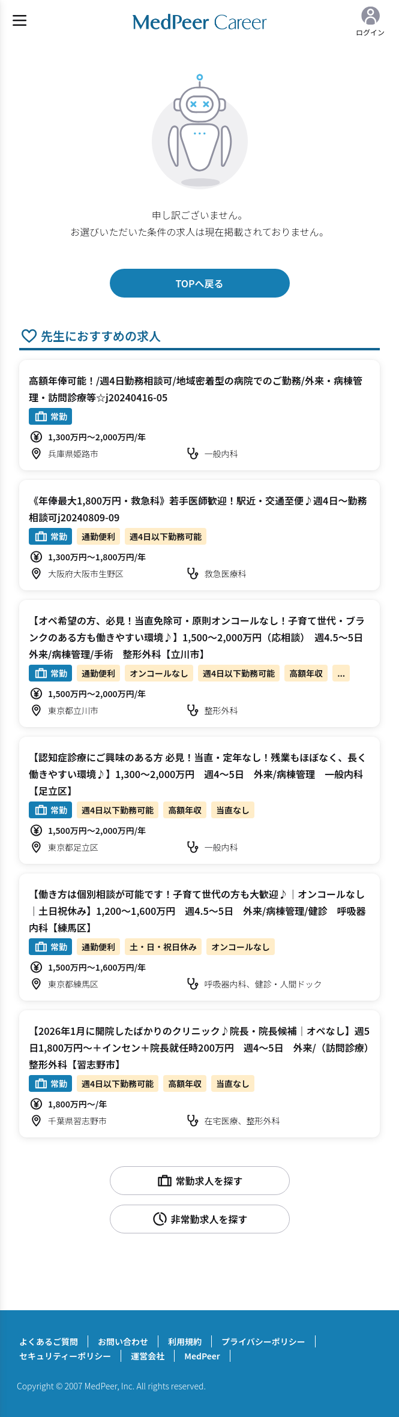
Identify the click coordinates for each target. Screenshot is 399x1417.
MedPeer (202, 1356)
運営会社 (147, 1356)
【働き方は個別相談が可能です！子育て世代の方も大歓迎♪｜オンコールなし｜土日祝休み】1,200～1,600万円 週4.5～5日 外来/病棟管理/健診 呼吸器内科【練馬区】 (197, 911)
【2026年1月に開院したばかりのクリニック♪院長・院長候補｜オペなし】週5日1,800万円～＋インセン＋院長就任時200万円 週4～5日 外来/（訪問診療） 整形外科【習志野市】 (204, 1047)
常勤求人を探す (199, 1180)
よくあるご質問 (48, 1341)
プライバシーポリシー (263, 1341)
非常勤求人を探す (199, 1219)
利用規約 (185, 1341)
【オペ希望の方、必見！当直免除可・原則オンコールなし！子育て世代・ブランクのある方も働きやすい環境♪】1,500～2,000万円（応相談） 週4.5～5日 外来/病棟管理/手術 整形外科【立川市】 (201, 637)
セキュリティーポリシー (65, 1356)
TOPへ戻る (199, 283)
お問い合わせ (123, 1341)
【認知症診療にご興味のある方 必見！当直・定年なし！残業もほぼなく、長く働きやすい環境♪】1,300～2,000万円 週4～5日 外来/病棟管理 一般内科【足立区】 (198, 774)
